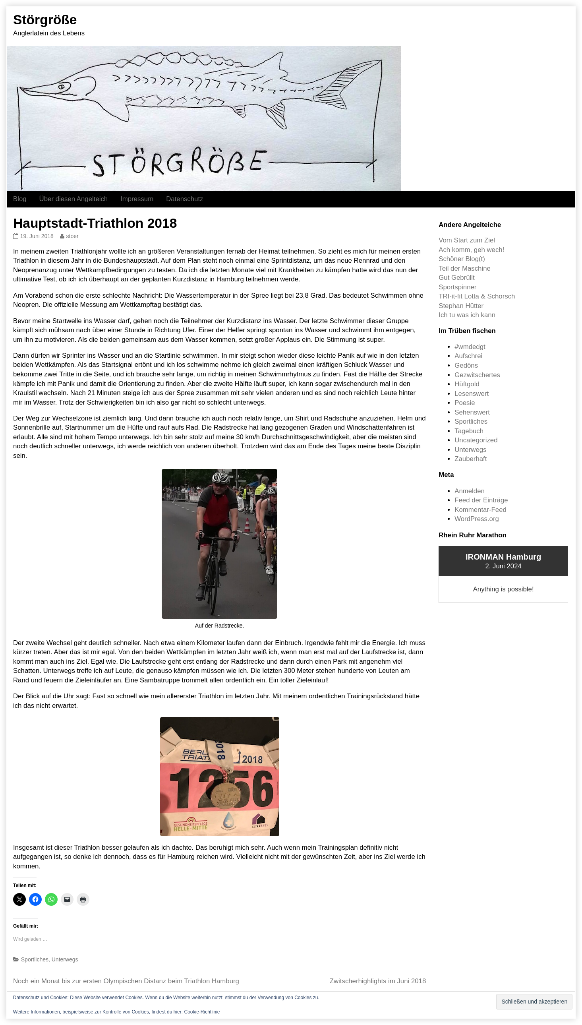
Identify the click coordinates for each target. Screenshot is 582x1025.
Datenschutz (184, 199)
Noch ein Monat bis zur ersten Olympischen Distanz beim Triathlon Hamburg (126, 981)
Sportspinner (457, 287)
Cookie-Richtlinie (202, 1012)
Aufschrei (468, 356)
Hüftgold (467, 384)
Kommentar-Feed (480, 509)
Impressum (136, 199)
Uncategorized (475, 440)
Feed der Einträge (481, 500)
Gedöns (466, 365)
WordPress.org (476, 519)
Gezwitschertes (477, 375)
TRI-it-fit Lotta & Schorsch (477, 296)
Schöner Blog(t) (462, 259)
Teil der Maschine (465, 268)
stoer (72, 236)
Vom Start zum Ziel (467, 240)
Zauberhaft (470, 459)
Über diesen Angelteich (73, 199)
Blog (20, 199)
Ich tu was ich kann (467, 315)
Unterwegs (65, 959)
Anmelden (469, 491)
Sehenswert (472, 412)
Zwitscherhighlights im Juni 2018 (378, 981)
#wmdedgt (469, 347)
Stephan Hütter (461, 306)
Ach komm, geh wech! (471, 250)
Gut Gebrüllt (456, 277)
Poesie (464, 403)
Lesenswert (471, 393)
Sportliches (34, 959)
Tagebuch (468, 431)
